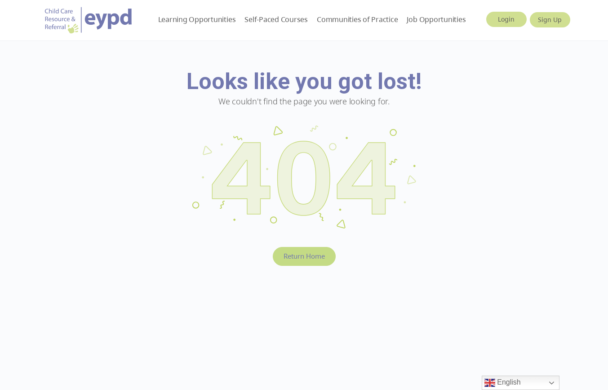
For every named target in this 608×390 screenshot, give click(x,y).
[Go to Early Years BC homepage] (88, 18)
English (502, 382)
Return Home (304, 255)
